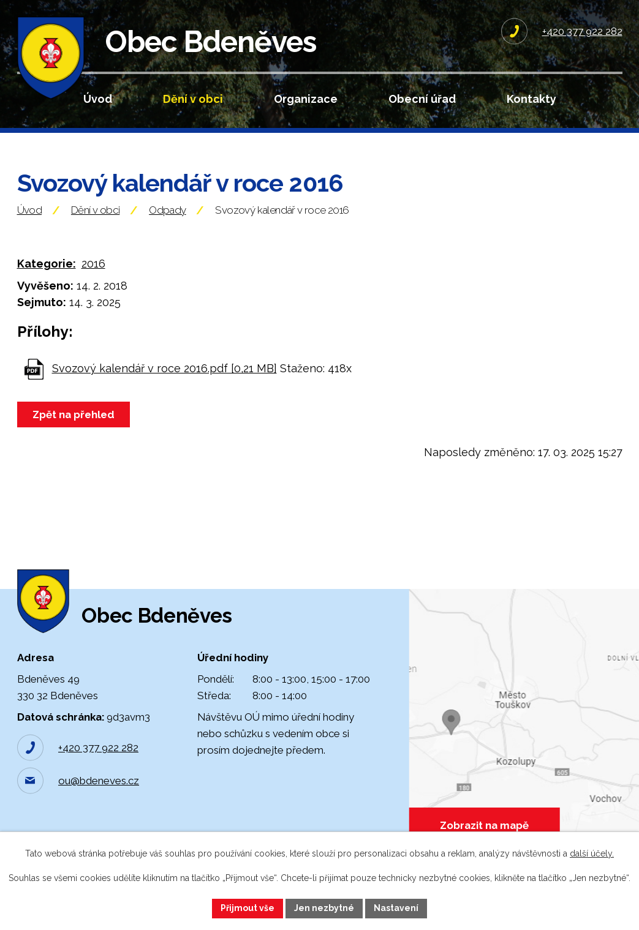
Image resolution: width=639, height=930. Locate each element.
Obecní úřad (422, 98)
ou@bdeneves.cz (98, 780)
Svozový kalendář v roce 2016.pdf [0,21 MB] (164, 368)
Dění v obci (193, 98)
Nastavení (396, 908)
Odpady (167, 210)
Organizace (306, 98)
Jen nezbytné (324, 908)
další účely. (592, 853)
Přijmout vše (247, 908)
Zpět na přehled (73, 414)
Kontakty (531, 98)
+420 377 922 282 (98, 747)
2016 (93, 263)
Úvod (97, 98)
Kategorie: (46, 263)
